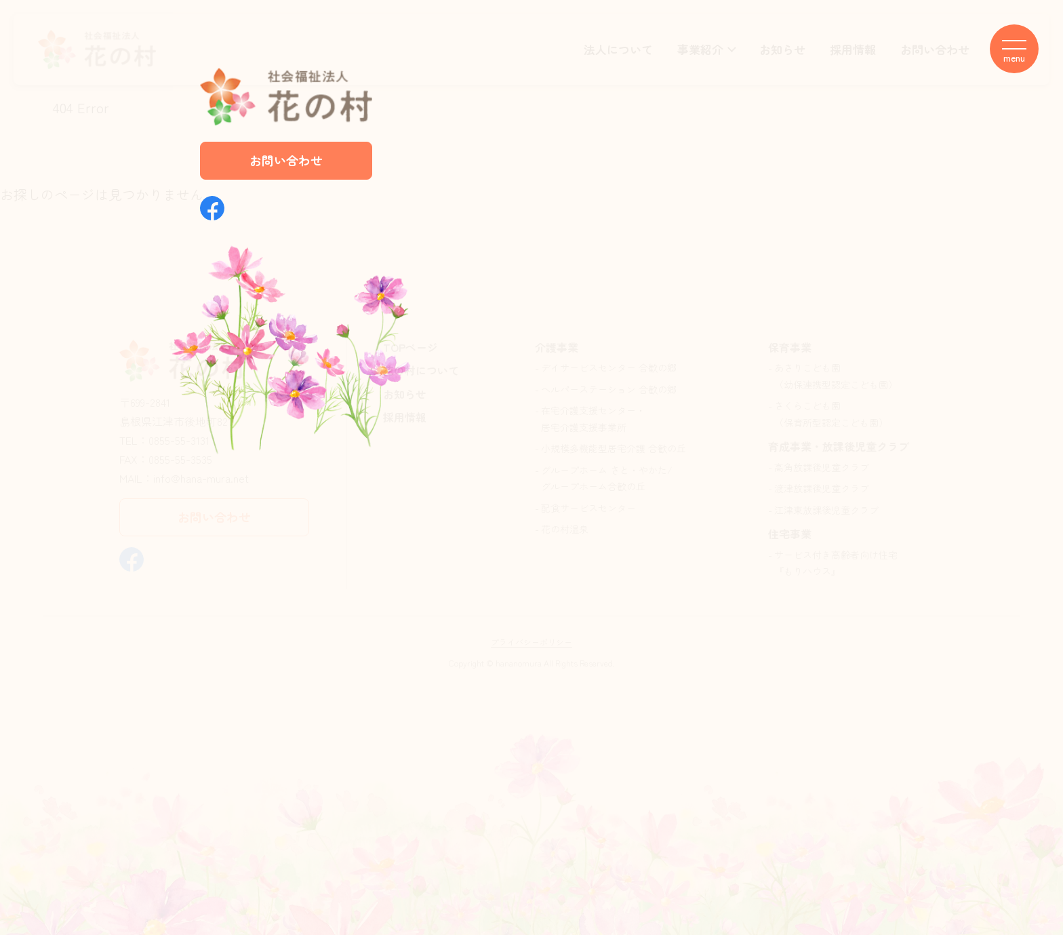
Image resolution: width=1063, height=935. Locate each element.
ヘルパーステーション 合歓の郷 (609, 389)
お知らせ (782, 49)
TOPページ (410, 347)
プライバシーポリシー (531, 642)
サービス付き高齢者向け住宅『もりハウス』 (836, 563)
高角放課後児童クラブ (821, 467)
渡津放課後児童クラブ (821, 488)
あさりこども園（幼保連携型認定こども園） (836, 376)
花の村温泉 (564, 529)
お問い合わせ (934, 49)
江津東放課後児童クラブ (826, 510)
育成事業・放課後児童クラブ (838, 446)
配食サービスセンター (588, 508)
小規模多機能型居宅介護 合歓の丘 (613, 448)
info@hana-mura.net (201, 478)
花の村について (421, 370)
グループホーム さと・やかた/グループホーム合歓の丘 (607, 478)
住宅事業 (789, 533)
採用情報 (853, 49)
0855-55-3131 (178, 440)
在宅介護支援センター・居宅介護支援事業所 (593, 418)
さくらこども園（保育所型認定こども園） (831, 414)
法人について (618, 49)
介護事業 (556, 347)
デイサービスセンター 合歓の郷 (609, 367)
